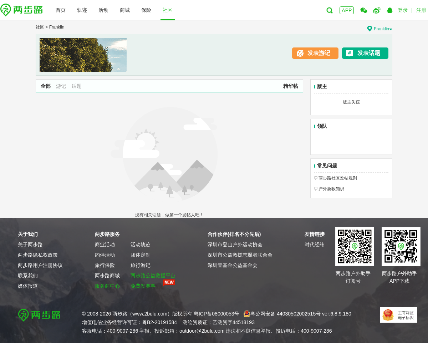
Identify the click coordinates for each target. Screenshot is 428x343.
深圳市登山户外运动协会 (235, 244)
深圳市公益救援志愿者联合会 (240, 255)
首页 (61, 10)
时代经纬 (315, 244)
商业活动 (105, 244)
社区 (168, 10)
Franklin (57, 27)
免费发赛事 (143, 286)
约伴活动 (105, 255)
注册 (421, 10)
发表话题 (368, 53)
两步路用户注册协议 (40, 265)
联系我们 (28, 275)
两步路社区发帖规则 (338, 178)
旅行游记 (141, 265)
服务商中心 (107, 286)
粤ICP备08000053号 (216, 314)
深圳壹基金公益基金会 (233, 265)
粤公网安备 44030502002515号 (282, 313)
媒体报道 (28, 286)
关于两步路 (30, 244)
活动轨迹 (141, 244)
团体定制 (141, 255)
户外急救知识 (331, 188)
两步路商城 (107, 275)
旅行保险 (105, 265)
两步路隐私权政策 (38, 255)
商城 (125, 10)
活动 (103, 10)
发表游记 (318, 53)
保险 (146, 10)
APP (347, 10)
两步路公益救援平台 (153, 275)
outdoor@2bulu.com (201, 331)
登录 (403, 10)
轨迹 (82, 10)
